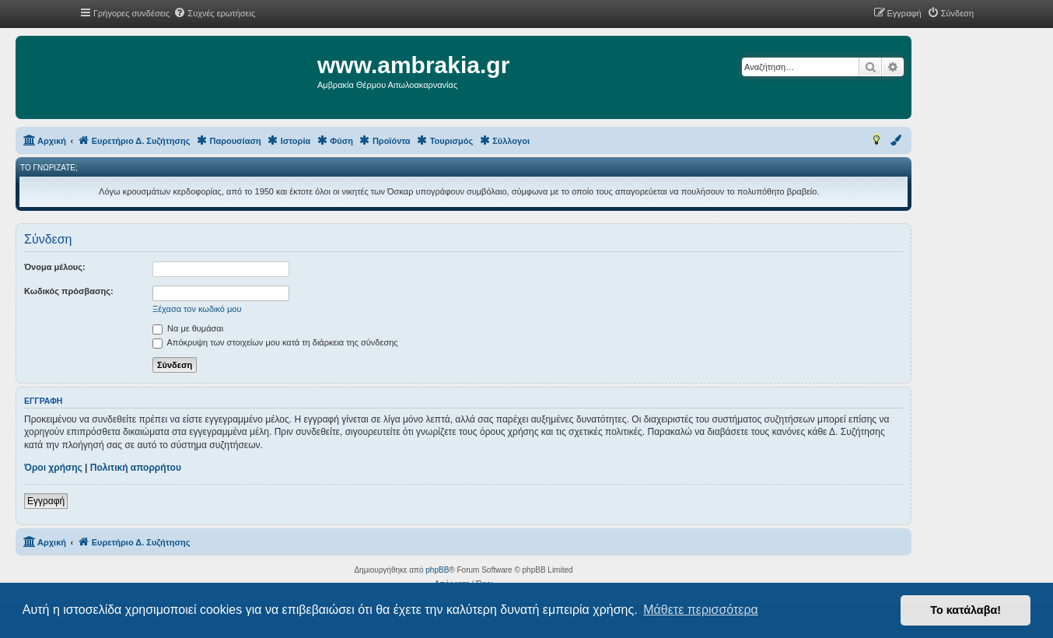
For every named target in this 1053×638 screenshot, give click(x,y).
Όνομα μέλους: (55, 267)
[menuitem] (214, 13)
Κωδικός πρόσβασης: (69, 291)
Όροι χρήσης (53, 467)
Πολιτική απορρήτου (135, 467)
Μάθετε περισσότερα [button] (700, 609)
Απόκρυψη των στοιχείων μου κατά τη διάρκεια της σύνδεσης (275, 342)
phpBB (437, 570)
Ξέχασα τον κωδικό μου (197, 309)
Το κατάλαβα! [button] (965, 610)
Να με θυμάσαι (187, 328)
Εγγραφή (46, 501)
